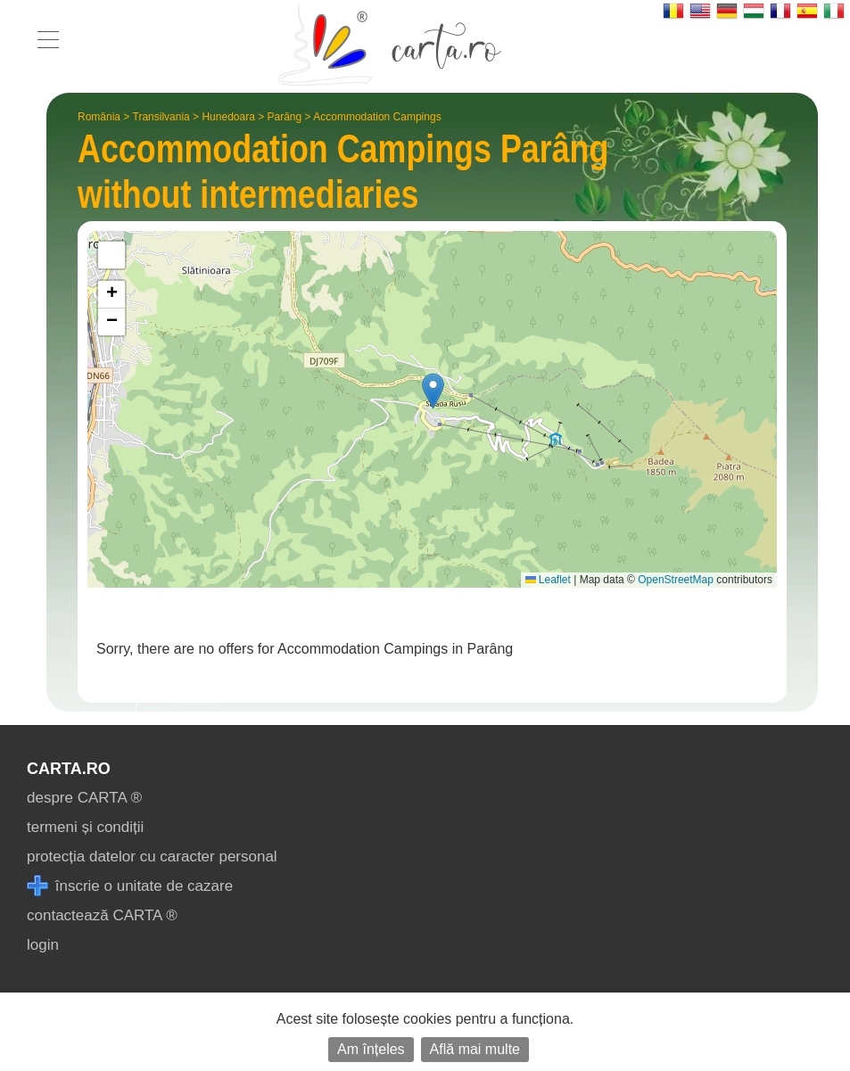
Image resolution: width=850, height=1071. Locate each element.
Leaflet (548, 579)
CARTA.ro (69, 769)
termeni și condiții (85, 827)
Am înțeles (371, 1049)
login (43, 944)
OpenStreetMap (676, 579)
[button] (433, 391)
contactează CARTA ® (102, 915)
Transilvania (161, 117)
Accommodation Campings (377, 117)
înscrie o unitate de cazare (130, 885)
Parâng (285, 117)
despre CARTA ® (84, 797)
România (99, 117)
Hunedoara (228, 117)
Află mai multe (475, 1049)
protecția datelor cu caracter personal (152, 856)
